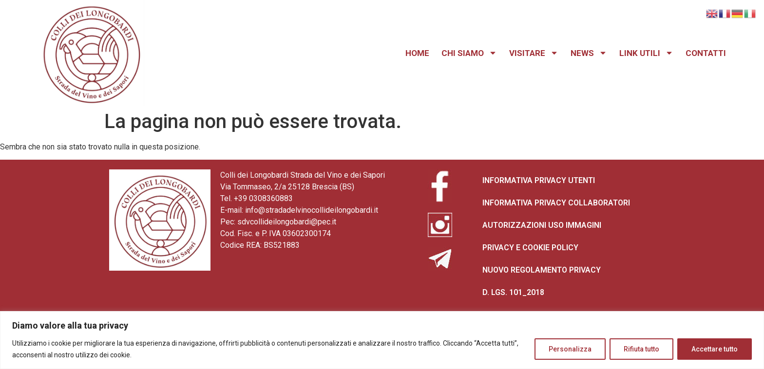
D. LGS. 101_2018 (513, 292)
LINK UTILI (646, 53)
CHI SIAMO (469, 53)
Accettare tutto (714, 349)
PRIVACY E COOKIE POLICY (530, 247)
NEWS (589, 53)
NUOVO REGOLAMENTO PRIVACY (541, 270)
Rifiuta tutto (641, 349)
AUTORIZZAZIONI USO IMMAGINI (541, 225)
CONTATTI (706, 53)
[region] (382, 340)
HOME (417, 53)
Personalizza (570, 349)
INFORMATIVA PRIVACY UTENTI (538, 180)
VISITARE (533, 53)
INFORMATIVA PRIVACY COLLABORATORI (556, 202)
